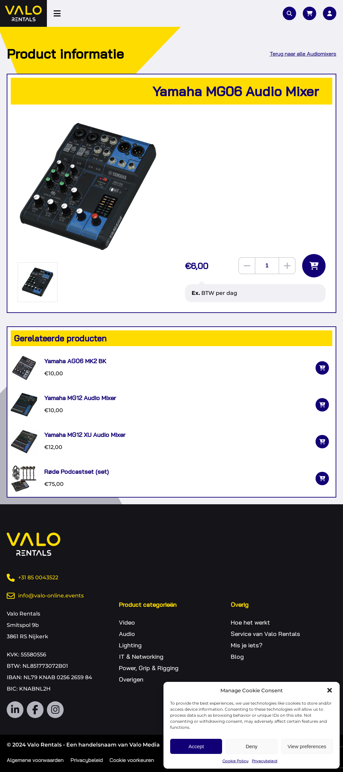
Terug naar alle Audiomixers (303, 53)
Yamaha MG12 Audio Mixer (80, 398)
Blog (237, 656)
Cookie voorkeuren (132, 760)
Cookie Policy (235, 760)
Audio (127, 634)
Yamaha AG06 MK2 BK (75, 361)
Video (127, 622)
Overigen (131, 679)
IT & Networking (141, 656)
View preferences (307, 746)
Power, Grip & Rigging (149, 668)
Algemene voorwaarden (35, 760)
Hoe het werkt (250, 622)
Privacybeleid (264, 760)
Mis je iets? (247, 645)
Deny (251, 746)
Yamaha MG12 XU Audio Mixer (84, 435)
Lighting (130, 645)
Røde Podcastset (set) (76, 471)
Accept (196, 746)
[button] (329, 690)
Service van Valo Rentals (265, 634)
